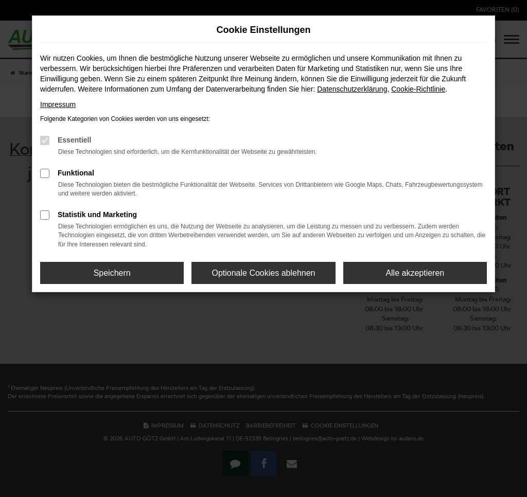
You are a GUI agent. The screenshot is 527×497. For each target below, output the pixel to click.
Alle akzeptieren (414, 273)
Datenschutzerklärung (352, 89)
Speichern (112, 273)
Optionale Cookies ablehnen (263, 273)
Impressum (58, 104)
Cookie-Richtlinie (418, 89)
